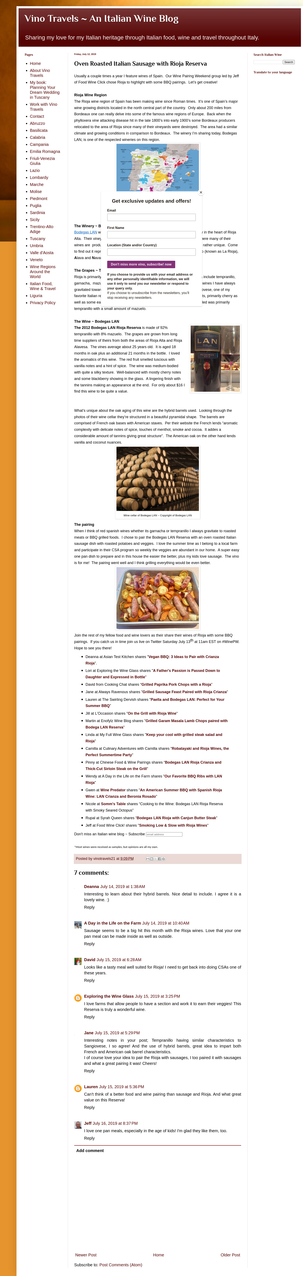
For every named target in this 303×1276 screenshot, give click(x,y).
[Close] (201, 192)
